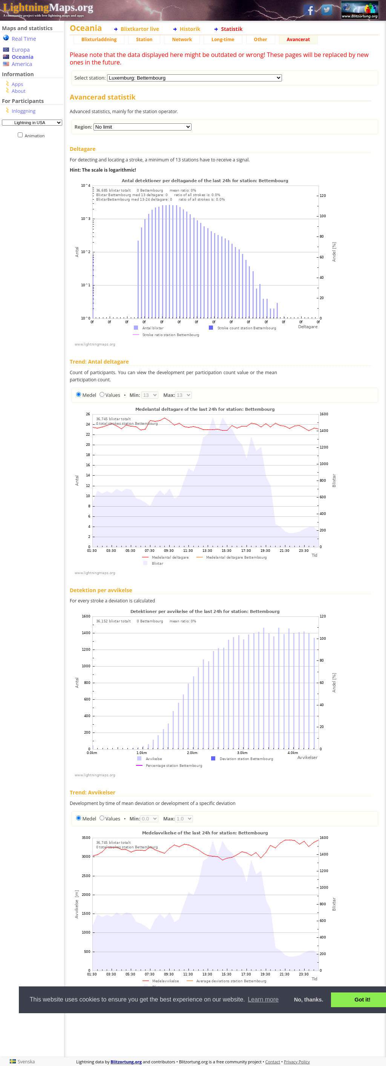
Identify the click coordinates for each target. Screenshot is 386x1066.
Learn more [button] (263, 999)
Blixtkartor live (140, 28)
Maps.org (48, 7)
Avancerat (298, 39)
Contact (272, 1061)
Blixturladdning (98, 39)
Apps (17, 84)
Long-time (222, 39)
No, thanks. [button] (308, 1000)
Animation (36, 135)
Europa (21, 49)
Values (113, 395)
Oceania (23, 56)
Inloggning (23, 111)
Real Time (24, 38)
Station (144, 39)
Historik (190, 28)
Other (260, 39)
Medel (89, 395)
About (19, 91)
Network (182, 39)
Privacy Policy (297, 1061)
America (22, 64)
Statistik (231, 28)
